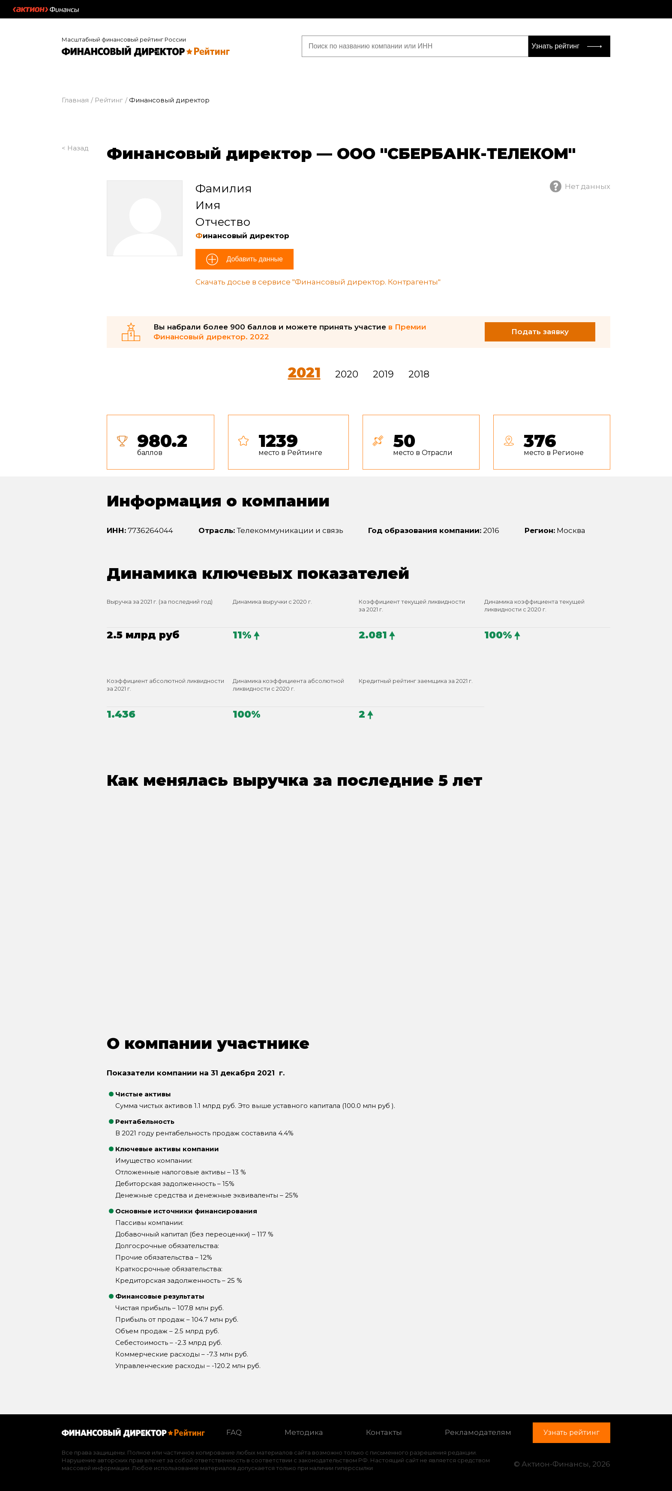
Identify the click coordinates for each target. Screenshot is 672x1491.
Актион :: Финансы (46, 9)
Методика (304, 1432)
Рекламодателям (478, 1432)
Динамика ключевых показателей (258, 573)
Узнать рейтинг (555, 46)
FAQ (234, 1432)
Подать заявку (540, 331)
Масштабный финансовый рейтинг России (124, 39)
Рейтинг (109, 100)
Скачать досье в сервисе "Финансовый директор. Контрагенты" (318, 282)
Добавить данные (254, 259)
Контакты (384, 1432)
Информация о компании (218, 500)
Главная (75, 100)
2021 (304, 372)
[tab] (358, 442)
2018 (418, 374)
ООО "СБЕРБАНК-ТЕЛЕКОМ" (456, 153)
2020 (346, 374)
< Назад (75, 148)
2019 (383, 374)
